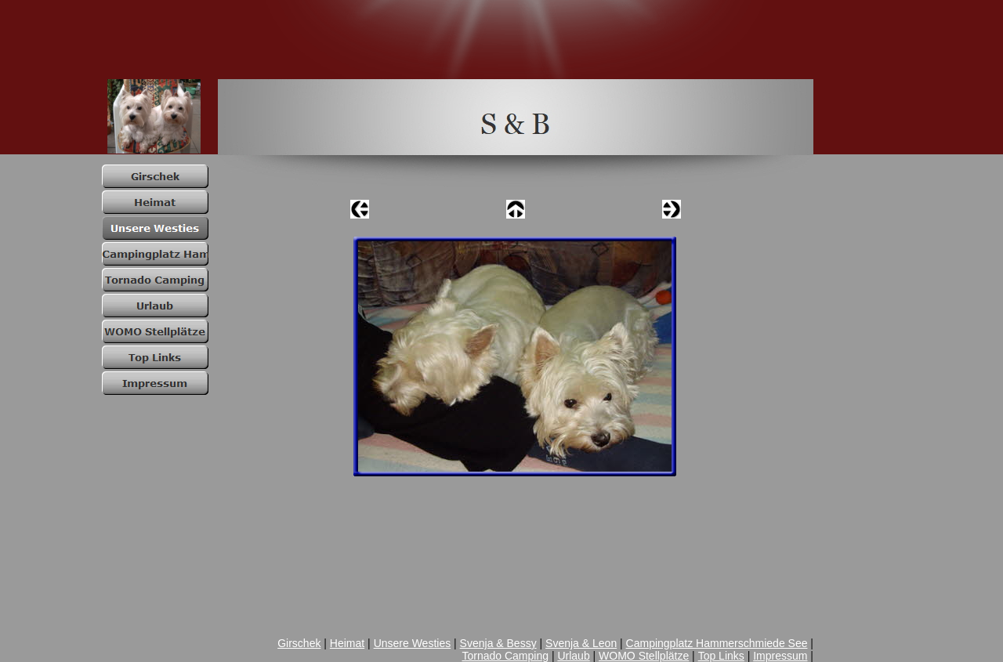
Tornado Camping (505, 655)
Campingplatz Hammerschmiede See (717, 643)
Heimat (347, 643)
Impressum (780, 655)
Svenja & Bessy (498, 643)
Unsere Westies (412, 643)
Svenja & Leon (581, 643)
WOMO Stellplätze (644, 655)
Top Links (721, 655)
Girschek (298, 643)
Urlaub (573, 655)
